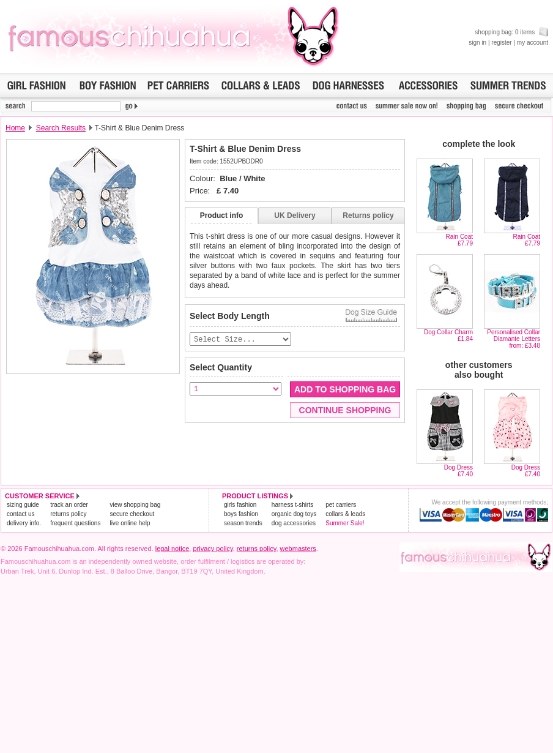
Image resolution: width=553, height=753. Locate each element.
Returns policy (368, 215)
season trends (243, 523)
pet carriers (340, 504)
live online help (129, 523)
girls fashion (240, 504)
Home (15, 128)
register (501, 42)
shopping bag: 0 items (511, 32)
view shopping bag (134, 504)
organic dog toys (294, 514)
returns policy (68, 514)
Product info (221, 215)
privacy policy (212, 548)
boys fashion (241, 514)
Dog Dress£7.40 (458, 471)
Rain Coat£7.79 (459, 240)
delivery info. (24, 523)
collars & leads (345, 514)
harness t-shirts (292, 504)
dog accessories (294, 523)
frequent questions (75, 523)
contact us (21, 514)
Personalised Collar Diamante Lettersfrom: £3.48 (513, 339)
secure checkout (131, 514)
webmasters (298, 548)
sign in (477, 42)
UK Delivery (294, 215)
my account (532, 42)
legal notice (172, 548)
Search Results (61, 128)
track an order (69, 504)
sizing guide (23, 504)
